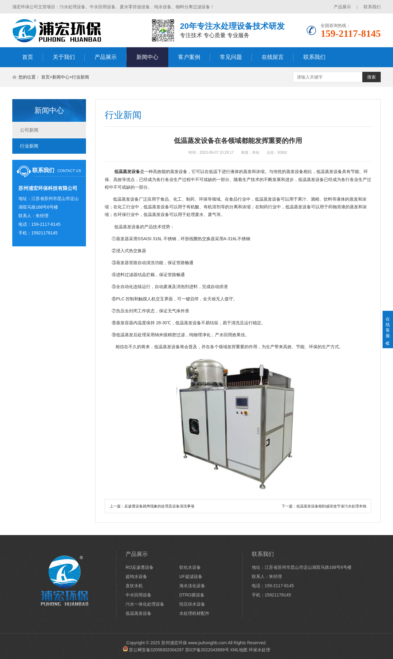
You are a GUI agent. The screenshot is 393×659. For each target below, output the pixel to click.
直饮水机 (134, 585)
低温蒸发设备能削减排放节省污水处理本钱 (331, 506)
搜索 (371, 77)
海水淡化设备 (192, 585)
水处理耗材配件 (194, 613)
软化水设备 (190, 567)
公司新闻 (29, 130)
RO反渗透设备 (140, 567)
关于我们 (64, 57)
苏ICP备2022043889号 (207, 649)
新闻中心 (147, 57)
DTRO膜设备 (191, 594)
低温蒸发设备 (127, 226)
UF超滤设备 (190, 576)
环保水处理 (259, 649)
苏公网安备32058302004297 (156, 649)
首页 (27, 57)
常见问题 (231, 57)
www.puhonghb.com (207, 642)
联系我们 (372, 6)
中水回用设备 (138, 594)
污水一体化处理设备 (145, 604)
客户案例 (189, 57)
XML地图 (239, 649)
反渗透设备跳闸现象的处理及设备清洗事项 (159, 506)
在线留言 (273, 57)
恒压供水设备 (192, 604)
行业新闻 (80, 77)
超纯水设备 (136, 576)
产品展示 (342, 6)
